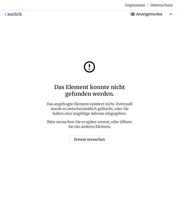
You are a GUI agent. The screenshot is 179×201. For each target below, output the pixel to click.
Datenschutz (161, 5)
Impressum (135, 5)
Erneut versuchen (89, 139)
